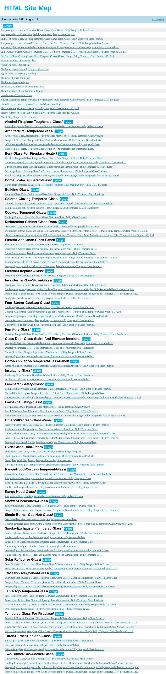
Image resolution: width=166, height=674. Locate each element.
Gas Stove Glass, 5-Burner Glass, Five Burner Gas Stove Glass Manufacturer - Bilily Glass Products (55, 285)
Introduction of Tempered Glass (16, 95)
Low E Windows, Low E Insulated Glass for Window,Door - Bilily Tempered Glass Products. (51, 411)
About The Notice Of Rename (16, 64)
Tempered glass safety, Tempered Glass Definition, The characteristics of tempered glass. (49, 148)
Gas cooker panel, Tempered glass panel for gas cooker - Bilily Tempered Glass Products (49, 320)
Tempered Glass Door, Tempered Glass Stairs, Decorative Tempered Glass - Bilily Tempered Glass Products (59, 343)
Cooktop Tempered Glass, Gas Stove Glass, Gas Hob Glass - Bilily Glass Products (46, 217)
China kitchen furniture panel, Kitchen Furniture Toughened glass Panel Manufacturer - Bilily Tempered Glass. (60, 433)
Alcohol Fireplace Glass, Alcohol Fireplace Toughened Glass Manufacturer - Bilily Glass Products (54, 126)
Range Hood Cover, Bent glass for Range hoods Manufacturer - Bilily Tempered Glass (48, 478)
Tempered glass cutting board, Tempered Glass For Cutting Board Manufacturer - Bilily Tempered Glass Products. (62, 437)
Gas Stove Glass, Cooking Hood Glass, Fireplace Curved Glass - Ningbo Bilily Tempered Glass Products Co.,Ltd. (57, 56)
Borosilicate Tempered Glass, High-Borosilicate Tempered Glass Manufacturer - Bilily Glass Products (56, 184)
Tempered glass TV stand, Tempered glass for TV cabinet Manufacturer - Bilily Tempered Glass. (53, 582)
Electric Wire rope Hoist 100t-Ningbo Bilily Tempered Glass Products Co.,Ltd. (40, 108)
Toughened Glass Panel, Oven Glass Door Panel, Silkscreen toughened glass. (43, 451)
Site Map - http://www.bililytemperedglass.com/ (25, 69)
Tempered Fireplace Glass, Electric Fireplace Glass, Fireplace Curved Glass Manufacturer (50, 275)
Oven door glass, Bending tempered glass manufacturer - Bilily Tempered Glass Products (49, 456)
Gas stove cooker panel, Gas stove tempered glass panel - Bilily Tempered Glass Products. (50, 324)
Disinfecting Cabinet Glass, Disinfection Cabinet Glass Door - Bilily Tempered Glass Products (52, 226)
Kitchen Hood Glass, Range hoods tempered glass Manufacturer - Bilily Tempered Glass (49, 541)
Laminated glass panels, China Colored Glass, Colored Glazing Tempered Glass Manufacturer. (52, 207)
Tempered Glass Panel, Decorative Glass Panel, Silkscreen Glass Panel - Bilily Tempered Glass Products (57, 424)
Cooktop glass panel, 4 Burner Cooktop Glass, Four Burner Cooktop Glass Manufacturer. (49, 307)
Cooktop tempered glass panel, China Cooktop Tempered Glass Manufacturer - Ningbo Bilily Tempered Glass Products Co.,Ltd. (69, 523)
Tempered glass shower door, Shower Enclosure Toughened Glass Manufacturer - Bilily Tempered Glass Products (61, 510)
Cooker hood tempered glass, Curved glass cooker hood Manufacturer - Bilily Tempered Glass (52, 487)
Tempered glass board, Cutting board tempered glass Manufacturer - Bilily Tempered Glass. (50, 442)
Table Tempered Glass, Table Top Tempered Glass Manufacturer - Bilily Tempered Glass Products (54, 595)
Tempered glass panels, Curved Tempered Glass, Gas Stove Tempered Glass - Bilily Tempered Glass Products (55, 43)
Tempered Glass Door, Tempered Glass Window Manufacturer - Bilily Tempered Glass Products (53, 140)
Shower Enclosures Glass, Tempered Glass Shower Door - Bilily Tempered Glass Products (50, 505)
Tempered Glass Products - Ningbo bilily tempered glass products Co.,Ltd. (38, 34)
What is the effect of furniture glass (18, 60)
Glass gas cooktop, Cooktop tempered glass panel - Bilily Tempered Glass (42, 645)
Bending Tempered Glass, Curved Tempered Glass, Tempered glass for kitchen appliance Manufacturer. (56, 262)
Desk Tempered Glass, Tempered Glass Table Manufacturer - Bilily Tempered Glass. (47, 608)
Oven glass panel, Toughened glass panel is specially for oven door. (38, 460)
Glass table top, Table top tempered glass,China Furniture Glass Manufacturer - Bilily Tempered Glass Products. (61, 604)
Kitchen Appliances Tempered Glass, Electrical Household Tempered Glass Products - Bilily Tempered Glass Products (60, 47)
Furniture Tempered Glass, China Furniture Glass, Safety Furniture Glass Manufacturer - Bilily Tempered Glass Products (65, 334)
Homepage (158, 19)
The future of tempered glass (15, 82)
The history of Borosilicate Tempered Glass (22, 86)
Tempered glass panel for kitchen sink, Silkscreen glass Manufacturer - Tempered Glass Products (53, 266)
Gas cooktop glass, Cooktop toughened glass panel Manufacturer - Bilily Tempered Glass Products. (54, 649)
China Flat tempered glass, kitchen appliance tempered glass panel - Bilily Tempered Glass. (50, 253)
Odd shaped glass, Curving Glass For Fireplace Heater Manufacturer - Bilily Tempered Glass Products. (56, 171)
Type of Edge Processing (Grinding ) (19, 73)
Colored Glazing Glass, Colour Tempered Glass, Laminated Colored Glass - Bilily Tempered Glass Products (59, 203)
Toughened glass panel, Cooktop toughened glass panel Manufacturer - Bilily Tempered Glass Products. (57, 316)
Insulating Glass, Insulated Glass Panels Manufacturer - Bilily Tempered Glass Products (49, 375)
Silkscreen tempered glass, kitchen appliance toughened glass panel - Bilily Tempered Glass (50, 248)
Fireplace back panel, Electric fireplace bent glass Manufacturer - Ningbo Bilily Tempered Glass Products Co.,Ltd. (62, 175)
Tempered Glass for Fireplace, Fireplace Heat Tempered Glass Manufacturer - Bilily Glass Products (54, 618)
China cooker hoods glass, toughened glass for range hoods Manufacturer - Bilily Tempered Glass (54, 554)
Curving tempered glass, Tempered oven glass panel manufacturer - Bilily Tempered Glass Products (54, 464)
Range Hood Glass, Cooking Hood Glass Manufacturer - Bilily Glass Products (44, 496)
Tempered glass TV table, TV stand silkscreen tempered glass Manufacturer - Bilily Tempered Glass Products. (60, 586)
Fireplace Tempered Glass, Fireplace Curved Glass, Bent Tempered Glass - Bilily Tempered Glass (54, 158)
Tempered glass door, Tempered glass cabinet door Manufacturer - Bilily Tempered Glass (49, 356)
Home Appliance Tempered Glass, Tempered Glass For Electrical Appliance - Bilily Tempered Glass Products (59, 365)
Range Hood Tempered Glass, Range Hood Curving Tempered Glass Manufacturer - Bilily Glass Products (58, 474)
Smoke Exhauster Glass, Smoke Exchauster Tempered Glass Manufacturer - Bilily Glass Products (54, 533)
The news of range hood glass (15, 77)
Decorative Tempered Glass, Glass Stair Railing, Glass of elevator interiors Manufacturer (49, 347)
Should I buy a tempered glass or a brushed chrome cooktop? (31, 104)
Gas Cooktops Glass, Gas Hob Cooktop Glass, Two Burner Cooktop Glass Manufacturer (49, 658)
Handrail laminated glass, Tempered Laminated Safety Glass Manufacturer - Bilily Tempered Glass (54, 393)
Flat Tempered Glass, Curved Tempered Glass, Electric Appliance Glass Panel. (44, 244)
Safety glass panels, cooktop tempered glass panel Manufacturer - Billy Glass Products (48, 298)
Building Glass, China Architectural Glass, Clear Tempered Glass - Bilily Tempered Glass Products (54, 194)
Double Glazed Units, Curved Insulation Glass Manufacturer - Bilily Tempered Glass (47, 379)
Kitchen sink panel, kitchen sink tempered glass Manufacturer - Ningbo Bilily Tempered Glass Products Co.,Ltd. (61, 257)
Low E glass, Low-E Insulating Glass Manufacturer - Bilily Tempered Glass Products (47, 406)
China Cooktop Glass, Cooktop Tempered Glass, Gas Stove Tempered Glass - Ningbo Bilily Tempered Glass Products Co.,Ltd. (64, 51)
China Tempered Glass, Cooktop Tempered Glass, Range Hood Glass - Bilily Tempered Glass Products (52, 38)
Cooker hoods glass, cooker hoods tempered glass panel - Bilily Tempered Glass (45, 537)
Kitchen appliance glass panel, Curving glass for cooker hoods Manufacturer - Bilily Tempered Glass (55, 482)
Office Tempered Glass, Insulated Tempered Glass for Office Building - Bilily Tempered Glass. (52, 144)
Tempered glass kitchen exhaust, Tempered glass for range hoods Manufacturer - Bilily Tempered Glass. (57, 550)
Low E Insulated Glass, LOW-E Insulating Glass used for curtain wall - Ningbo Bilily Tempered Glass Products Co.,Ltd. (65, 415)
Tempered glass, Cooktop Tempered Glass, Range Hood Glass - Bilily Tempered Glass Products (48, 30)
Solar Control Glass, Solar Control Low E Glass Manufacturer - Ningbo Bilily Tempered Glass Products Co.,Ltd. (61, 568)
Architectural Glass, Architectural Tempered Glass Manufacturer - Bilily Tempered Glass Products (54, 135)
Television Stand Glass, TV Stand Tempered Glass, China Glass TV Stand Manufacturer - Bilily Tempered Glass (61, 577)
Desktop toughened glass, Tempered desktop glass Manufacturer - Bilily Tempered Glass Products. (54, 600)
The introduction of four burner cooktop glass (23, 91)
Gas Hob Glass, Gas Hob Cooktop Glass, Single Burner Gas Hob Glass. (41, 519)
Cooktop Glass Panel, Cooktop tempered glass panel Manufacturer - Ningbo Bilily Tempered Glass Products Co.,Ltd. (63, 311)
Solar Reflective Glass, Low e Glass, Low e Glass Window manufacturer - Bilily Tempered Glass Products (58, 564)
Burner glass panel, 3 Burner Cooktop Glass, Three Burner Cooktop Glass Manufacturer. (49, 640)
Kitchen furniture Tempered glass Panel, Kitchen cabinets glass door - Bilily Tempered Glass (51, 429)
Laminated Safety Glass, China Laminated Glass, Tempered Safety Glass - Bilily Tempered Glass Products (58, 388)
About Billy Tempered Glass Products (19, 117)
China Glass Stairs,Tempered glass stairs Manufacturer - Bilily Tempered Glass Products (49, 352)
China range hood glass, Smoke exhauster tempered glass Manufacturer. (41, 546)
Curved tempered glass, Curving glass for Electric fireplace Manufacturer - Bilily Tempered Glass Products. (58, 166)
